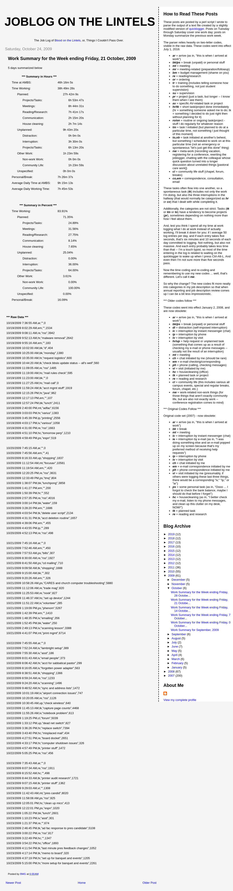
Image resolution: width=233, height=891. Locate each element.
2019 (171, 534)
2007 (171, 675)
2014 (171, 555)
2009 (171, 575)
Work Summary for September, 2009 (195, 630)
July (175, 642)
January (177, 667)
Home (82, 882)
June (175, 646)
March (176, 659)
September (179, 634)
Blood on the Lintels (68, 40)
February (178, 663)
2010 (171, 571)
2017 (171, 542)
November (179, 584)
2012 (171, 563)
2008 (171, 671)
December (179, 579)
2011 (171, 567)
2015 (171, 550)
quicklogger (196, 28)
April (175, 655)
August (177, 638)
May (175, 651)
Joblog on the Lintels (80, 21)
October (177, 588)
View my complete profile (179, 700)
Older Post (149, 882)
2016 (171, 546)
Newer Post (13, 882)
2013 (171, 559)
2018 (171, 538)
